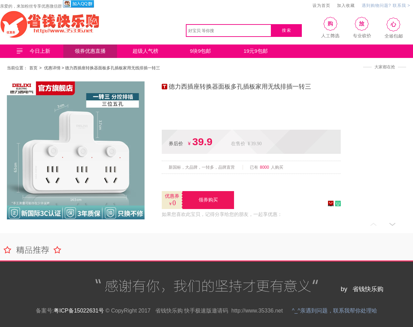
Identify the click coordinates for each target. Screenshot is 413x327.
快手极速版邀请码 (206, 311)
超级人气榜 (145, 51)
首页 (33, 68)
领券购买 (208, 199)
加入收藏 (346, 5)
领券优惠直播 (90, 51)
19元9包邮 (256, 51)
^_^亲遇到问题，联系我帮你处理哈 (334, 311)
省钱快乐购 (169, 311)
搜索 (287, 30)
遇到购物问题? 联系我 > (386, 5)
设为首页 (321, 5)
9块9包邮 (200, 51)
